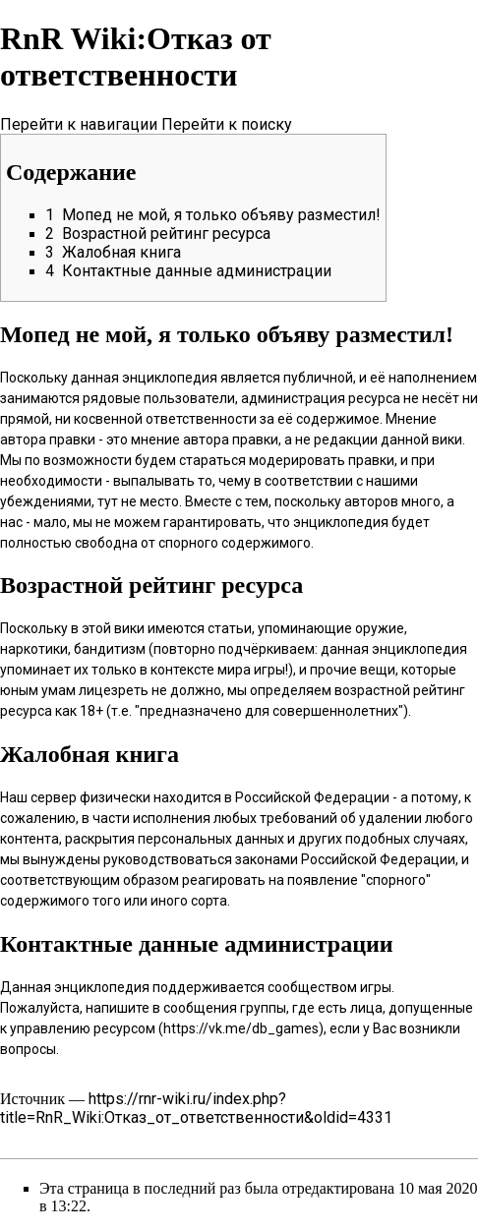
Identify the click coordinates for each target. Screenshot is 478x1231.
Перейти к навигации (78, 124)
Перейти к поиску (226, 124)
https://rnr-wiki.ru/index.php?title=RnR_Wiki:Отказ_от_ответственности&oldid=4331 (196, 1108)
